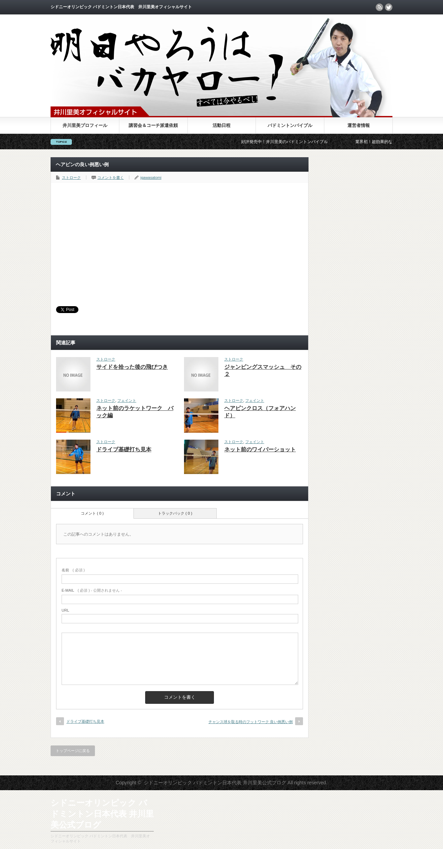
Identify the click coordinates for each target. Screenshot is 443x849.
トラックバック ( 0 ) (175, 513)
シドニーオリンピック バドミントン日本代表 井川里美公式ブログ (221, 66)
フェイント (126, 400)
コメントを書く (110, 177)
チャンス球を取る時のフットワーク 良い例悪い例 (250, 722)
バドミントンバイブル (290, 125)
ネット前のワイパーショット (260, 449)
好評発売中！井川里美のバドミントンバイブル (289, 141)
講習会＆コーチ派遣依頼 (153, 125)
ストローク (71, 177)
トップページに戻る (73, 751)
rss (379, 7)
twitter (388, 7)
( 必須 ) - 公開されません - (92, 590)
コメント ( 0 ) (92, 513)
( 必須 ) (73, 570)
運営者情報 (358, 125)
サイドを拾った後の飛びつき (132, 367)
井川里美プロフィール (85, 125)
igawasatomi (150, 177)
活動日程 (221, 125)
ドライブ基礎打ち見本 (123, 449)
